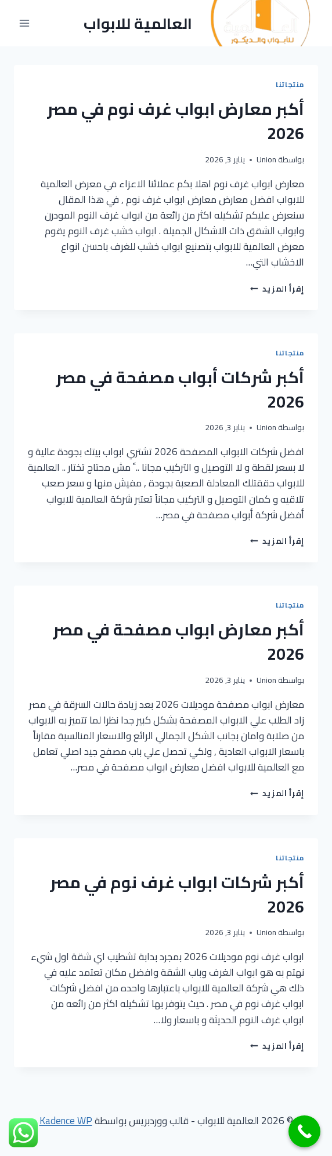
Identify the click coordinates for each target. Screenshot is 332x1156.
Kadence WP (65, 1120)
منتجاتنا (290, 84)
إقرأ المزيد (277, 288)
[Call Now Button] (304, 1131)
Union (266, 159)
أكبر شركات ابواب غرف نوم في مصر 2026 (177, 894)
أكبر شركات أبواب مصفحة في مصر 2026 (180, 389)
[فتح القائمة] (24, 23)
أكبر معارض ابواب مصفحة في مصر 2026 (178, 642)
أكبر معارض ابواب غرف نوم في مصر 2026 (175, 121)
